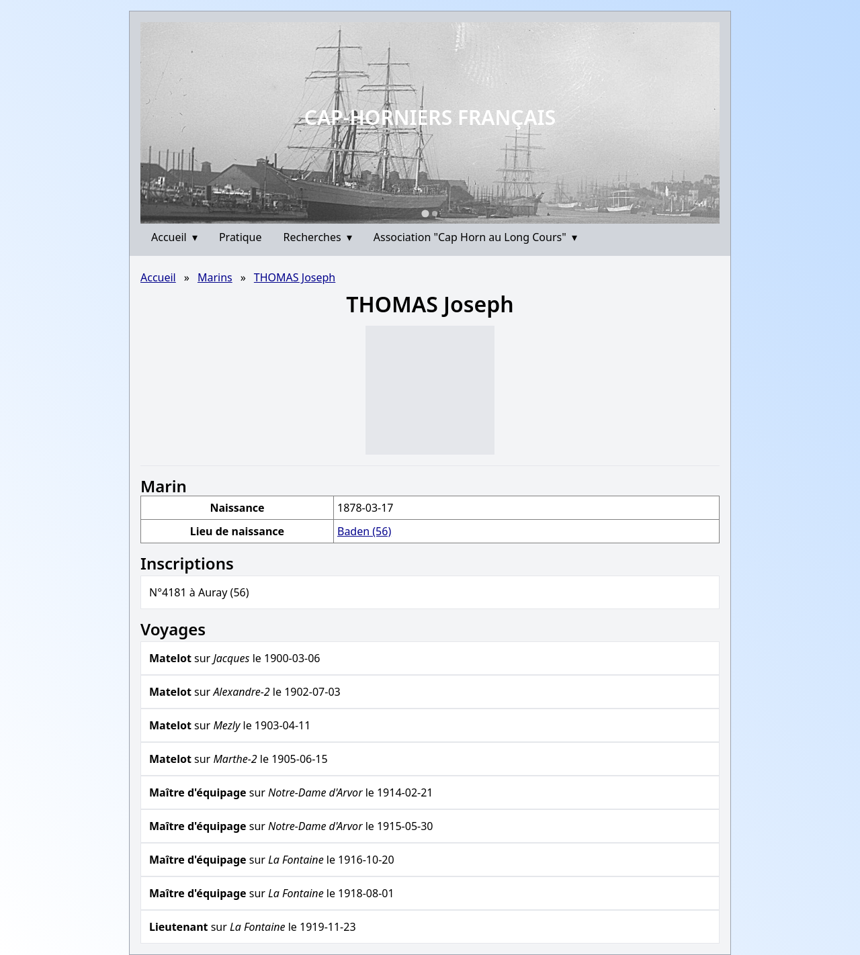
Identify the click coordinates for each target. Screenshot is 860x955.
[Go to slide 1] (425, 213)
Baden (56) (364, 531)
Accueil (174, 237)
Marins (215, 277)
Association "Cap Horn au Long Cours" (475, 237)
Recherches (318, 237)
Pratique (240, 237)
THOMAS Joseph (294, 277)
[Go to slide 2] (434, 213)
